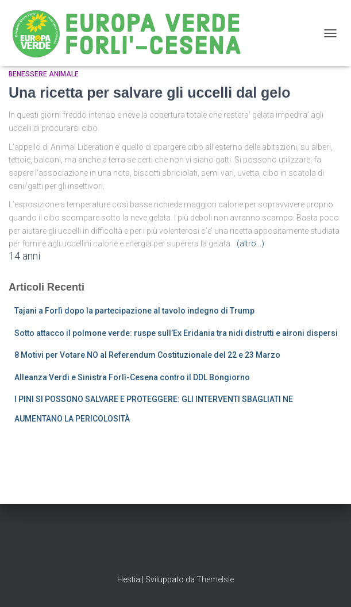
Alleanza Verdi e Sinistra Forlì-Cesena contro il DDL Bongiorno (132, 377)
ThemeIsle (215, 579)
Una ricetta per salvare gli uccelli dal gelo (149, 92)
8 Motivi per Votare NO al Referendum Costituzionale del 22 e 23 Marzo (147, 354)
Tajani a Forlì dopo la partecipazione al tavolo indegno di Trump (134, 310)
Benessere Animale (44, 74)
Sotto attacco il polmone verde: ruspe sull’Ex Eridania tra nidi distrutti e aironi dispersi (176, 333)
